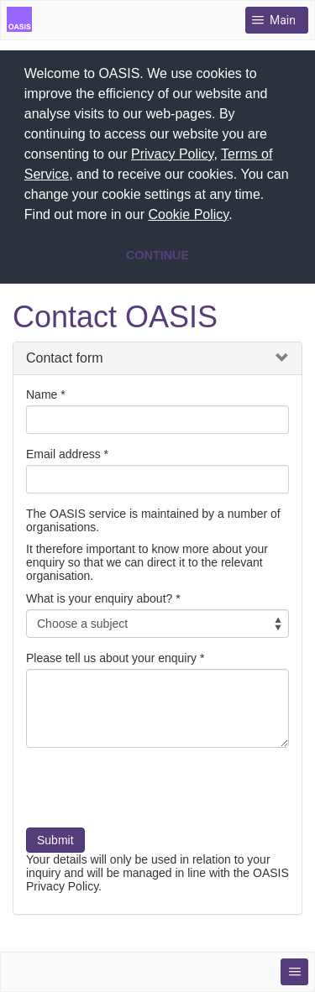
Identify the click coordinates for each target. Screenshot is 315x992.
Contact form (64, 355)
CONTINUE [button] (157, 255)
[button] (238, 216)
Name (41, 392)
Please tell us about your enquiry (111, 655)
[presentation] (153, 791)
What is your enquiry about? (99, 596)
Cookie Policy (188, 214)
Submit (55, 837)
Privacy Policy (172, 154)
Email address (63, 451)
